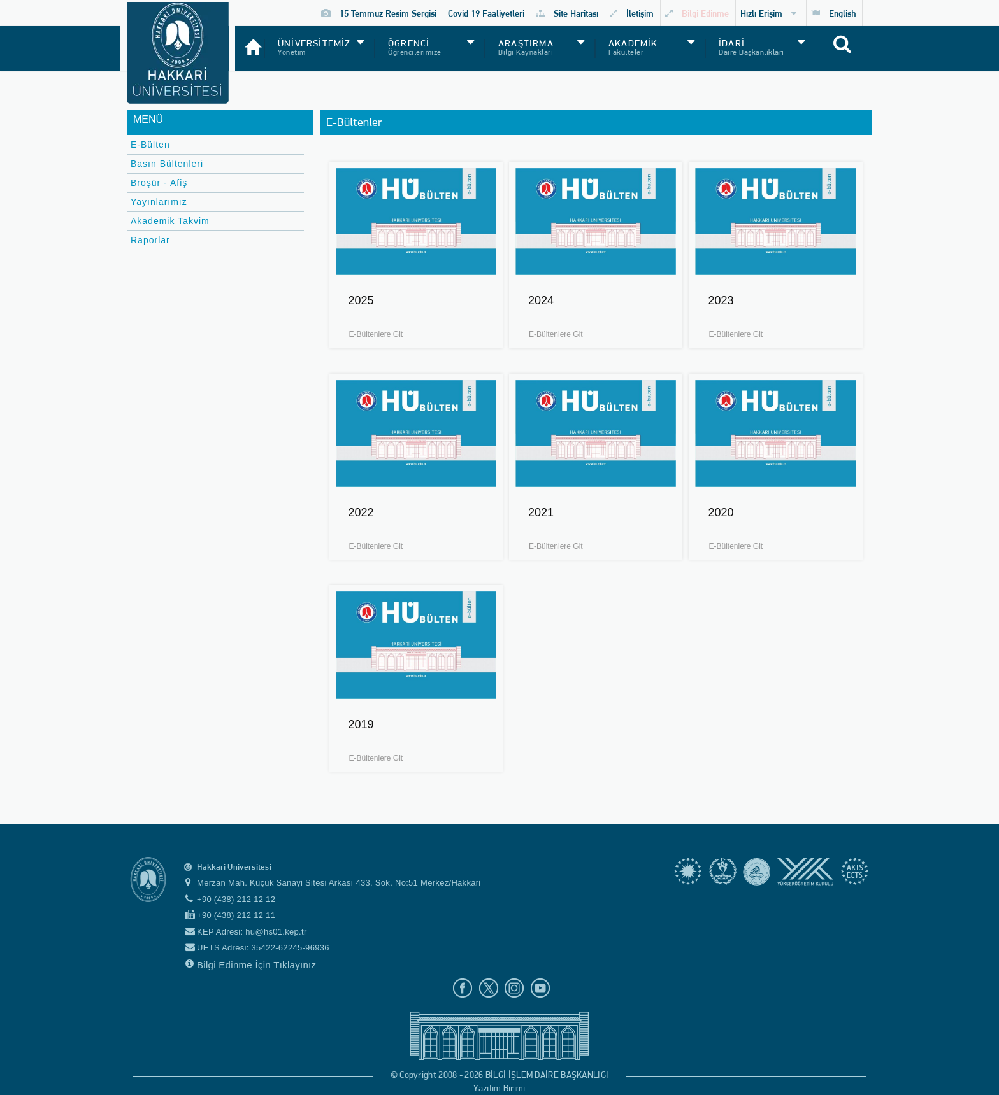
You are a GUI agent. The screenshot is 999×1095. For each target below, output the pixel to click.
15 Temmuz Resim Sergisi (378, 13)
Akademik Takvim (170, 221)
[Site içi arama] (857, 51)
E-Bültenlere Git (376, 334)
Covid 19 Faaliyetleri (486, 13)
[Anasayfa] (249, 42)
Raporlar (150, 240)
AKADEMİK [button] (633, 43)
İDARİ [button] (732, 43)
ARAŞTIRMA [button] (526, 43)
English (833, 13)
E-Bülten (150, 144)
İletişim (632, 13)
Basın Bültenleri (167, 164)
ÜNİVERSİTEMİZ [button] (314, 43)
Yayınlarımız (159, 202)
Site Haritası (567, 13)
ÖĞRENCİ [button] (408, 43)
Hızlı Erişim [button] (768, 13)
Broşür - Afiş (159, 183)
